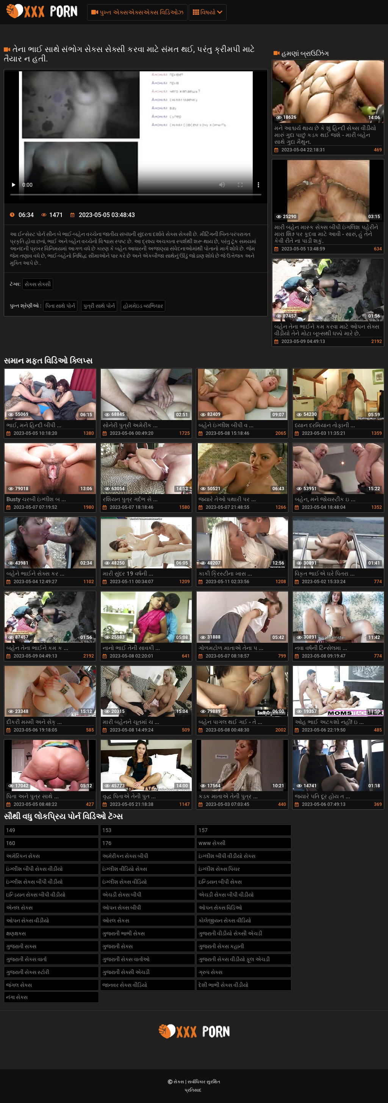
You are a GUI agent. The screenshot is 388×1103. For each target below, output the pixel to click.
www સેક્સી (212, 843)
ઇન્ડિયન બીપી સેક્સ (220, 882)
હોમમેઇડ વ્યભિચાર (143, 306)
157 (203, 830)
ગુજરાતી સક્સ (21, 946)
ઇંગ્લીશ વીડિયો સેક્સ (124, 869)
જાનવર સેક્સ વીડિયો (124, 985)
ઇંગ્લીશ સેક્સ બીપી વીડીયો (34, 882)
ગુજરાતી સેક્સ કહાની (221, 946)
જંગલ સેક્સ (19, 985)
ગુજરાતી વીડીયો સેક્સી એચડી (230, 933)
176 (106, 843)
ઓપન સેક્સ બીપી (121, 908)
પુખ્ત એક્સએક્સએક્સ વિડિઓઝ (137, 12)
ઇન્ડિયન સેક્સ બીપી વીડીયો (36, 895)
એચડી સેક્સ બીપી (121, 895)
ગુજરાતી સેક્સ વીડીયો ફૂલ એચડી (234, 959)
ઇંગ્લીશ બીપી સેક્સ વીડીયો (34, 869)
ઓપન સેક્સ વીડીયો (27, 920)
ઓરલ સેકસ (115, 920)
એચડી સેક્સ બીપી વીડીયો (226, 895)
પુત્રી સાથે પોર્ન (99, 306)
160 (10, 843)
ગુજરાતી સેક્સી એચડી (126, 972)
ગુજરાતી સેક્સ (117, 946)
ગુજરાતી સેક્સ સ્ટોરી (27, 972)
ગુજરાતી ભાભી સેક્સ (123, 933)
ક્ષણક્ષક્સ (16, 933)
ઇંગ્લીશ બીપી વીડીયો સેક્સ (227, 856)
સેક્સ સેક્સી (38, 284)
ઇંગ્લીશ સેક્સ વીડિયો (124, 882)
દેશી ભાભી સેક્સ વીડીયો (224, 985)
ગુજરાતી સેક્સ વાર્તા (26, 959)
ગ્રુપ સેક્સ (210, 972)
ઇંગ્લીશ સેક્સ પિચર (219, 869)
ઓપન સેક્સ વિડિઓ (220, 908)
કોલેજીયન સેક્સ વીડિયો (225, 920)
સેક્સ (179, 1081)
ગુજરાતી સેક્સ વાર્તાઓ (126, 959)
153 (106, 830)
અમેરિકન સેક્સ (23, 856)
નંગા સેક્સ (17, 997)
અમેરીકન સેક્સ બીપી (125, 856)
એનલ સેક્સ (19, 908)
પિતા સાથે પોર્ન (60, 306)
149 (10, 830)
